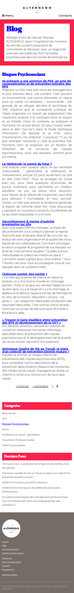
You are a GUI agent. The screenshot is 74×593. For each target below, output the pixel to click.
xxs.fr (49, 586)
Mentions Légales (9, 575)
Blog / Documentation (11, 562)
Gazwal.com (7, 589)
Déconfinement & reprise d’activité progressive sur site (28, 223)
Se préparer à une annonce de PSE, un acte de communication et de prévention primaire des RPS (36, 83)
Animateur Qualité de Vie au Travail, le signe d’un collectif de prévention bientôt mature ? (35, 350)
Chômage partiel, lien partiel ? (24, 274)
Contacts (65, 15)
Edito (4, 546)
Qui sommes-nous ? (11, 549)
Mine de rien (9, 413)
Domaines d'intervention (13, 553)
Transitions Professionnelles (18, 440)
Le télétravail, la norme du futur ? (27, 164)
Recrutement (8, 570)
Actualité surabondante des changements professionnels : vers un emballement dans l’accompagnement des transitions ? (35, 501)
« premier (22, 386)
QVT (4, 418)
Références (7, 558)
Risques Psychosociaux (15, 424)
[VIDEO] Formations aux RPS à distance (25, 482)
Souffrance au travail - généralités (21, 434)
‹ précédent (40, 386)
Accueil (5, 542)
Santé (5, 429)
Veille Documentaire (13, 445)
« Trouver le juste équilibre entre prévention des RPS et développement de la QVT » (34, 321)
